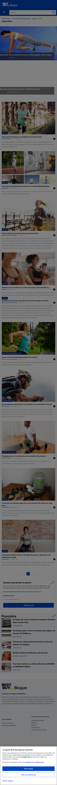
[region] (28, 765)
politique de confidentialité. (35, 762)
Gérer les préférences (28, 775)
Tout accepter (28, 768)
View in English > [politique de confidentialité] (8, 781)
